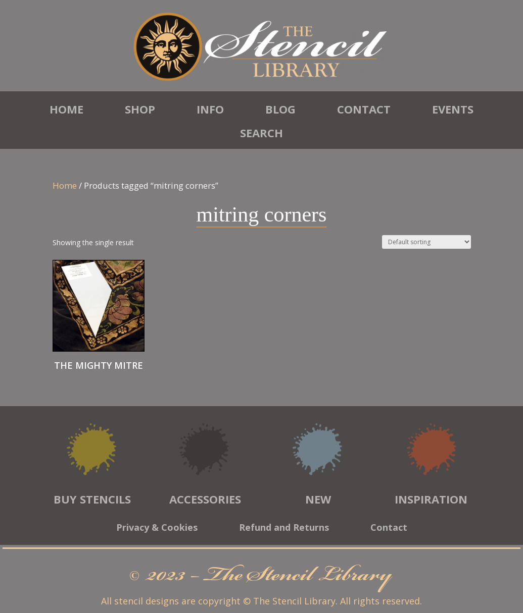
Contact (364, 109)
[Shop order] (426, 242)
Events (452, 109)
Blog (280, 109)
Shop (140, 109)
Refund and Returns (284, 528)
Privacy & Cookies (157, 528)
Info (210, 109)
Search (261, 132)
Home (66, 109)
